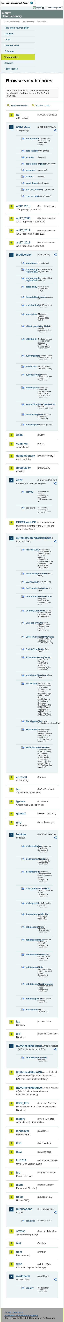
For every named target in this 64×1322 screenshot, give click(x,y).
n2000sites (31, 366)
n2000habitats (31, 356)
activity (29, 491)
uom (19, 1251)
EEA (18, 3)
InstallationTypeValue (31, 675)
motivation (31, 314)
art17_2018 (23, 242)
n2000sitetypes (31, 374)
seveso (20, 1231)
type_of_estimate (31, 189)
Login (38, 7)
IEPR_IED (22, 1103)
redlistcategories (31, 414)
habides (21, 834)
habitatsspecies (31, 998)
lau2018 (21, 1160)
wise (19, 1264)
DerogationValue (31, 623)
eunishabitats (31, 305)
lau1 (19, 1143)
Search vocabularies (19, 106)
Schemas (9, 51)
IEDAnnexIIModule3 (26, 1072)
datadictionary (25, 455)
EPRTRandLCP (26, 522)
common (22, 443)
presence (30, 170)
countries (30, 1220)
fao (18, 789)
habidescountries (31, 927)
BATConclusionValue (31, 588)
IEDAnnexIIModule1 (26, 1045)
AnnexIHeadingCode (31, 1057)
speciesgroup (31, 424)
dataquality (31, 286)
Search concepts (42, 106)
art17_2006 (23, 218)
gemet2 (21, 813)
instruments (31, 1009)
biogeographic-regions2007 (31, 270)
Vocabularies (11, 57)
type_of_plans (31, 196)
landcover (22, 1130)
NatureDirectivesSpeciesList (31, 404)
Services (8, 63)
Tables (7, 39)
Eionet (17, 22)
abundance (31, 263)
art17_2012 (23, 230)
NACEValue (31, 683)
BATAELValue (31, 582)
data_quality (31, 150)
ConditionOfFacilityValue (31, 596)
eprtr (19, 480)
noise (19, 1196)
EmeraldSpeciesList (31, 297)
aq (17, 114)
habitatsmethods (31, 967)
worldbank (23, 1276)
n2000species (31, 387)
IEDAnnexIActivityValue (31, 657)
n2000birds (31, 339)
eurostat (21, 777)
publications (24, 1209)
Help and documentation (16, 27)
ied (18, 1033)
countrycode (31, 138)
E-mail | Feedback (13, 1312)
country (30, 1288)
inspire (20, 1118)
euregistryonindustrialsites (26, 537)
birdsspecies (31, 903)
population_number (31, 163)
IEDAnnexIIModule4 (26, 1087)
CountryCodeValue (31, 610)
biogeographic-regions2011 (31, 279)
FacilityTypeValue (31, 649)
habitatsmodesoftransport (31, 984)
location (30, 157)
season (29, 176)
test (18, 1243)
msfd (19, 1184)
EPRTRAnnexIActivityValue (31, 637)
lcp (18, 1172)
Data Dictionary (28, 22)
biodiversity (24, 254)
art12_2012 (23, 126)
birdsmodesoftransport (31, 888)
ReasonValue (31, 729)
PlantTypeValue (31, 721)
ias (18, 1021)
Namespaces (11, 68)
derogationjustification (31, 914)
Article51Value (31, 549)
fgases (20, 801)
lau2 (19, 1151)
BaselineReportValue (31, 573)
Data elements (11, 45)
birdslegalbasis (31, 846)
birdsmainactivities (31, 859)
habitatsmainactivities (31, 954)
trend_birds (31, 183)
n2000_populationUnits (31, 326)
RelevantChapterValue (31, 747)
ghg (18, 822)
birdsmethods (31, 871)
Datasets (8, 33)
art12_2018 (23, 206)
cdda (19, 434)
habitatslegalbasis (31, 939)
